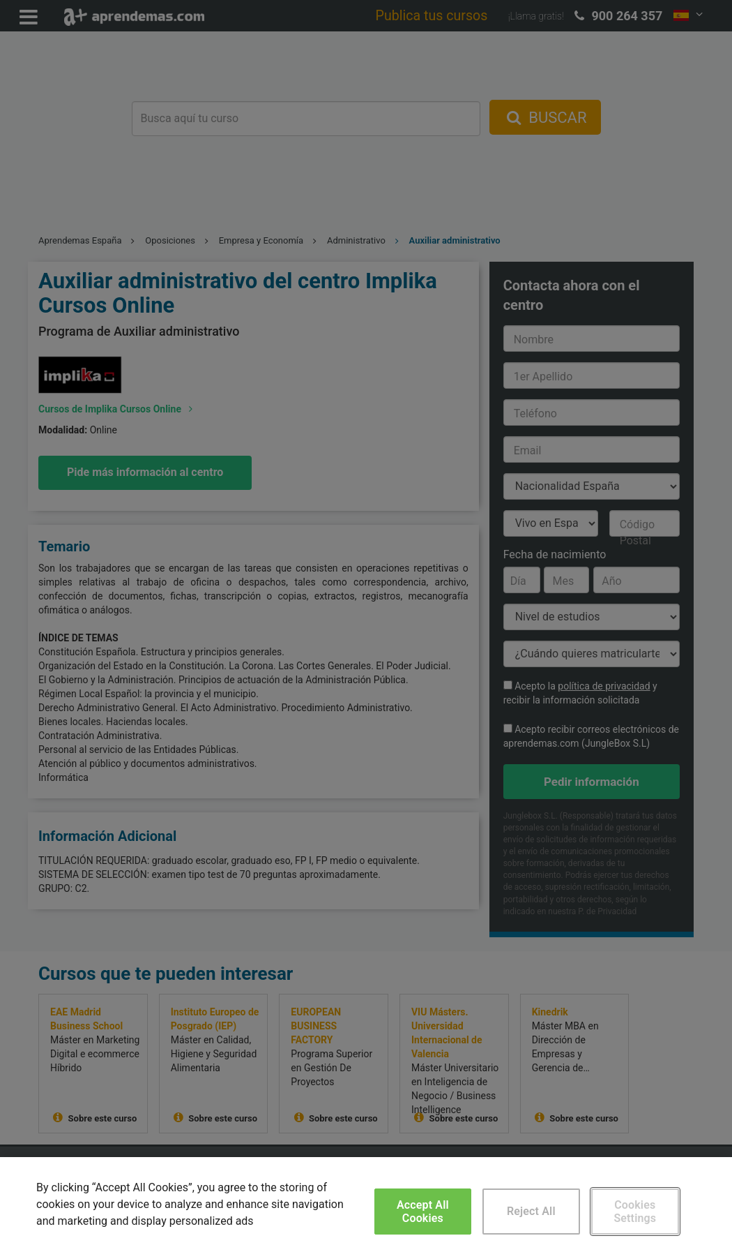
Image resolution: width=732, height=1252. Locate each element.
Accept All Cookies (423, 1211)
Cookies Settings (634, 1211)
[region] (366, 1204)
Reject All (531, 1211)
